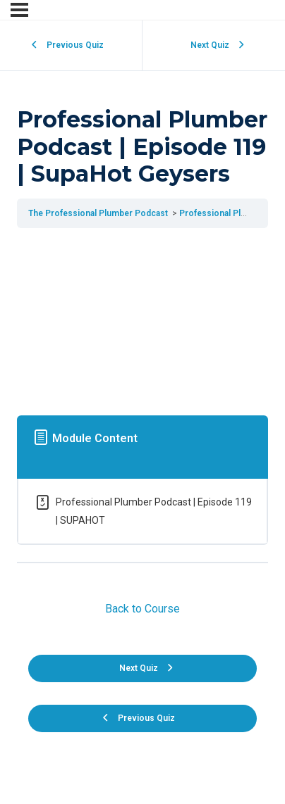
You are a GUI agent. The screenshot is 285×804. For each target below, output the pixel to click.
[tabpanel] (142, 318)
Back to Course (142, 608)
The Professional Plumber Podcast (99, 213)
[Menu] (19, 10)
